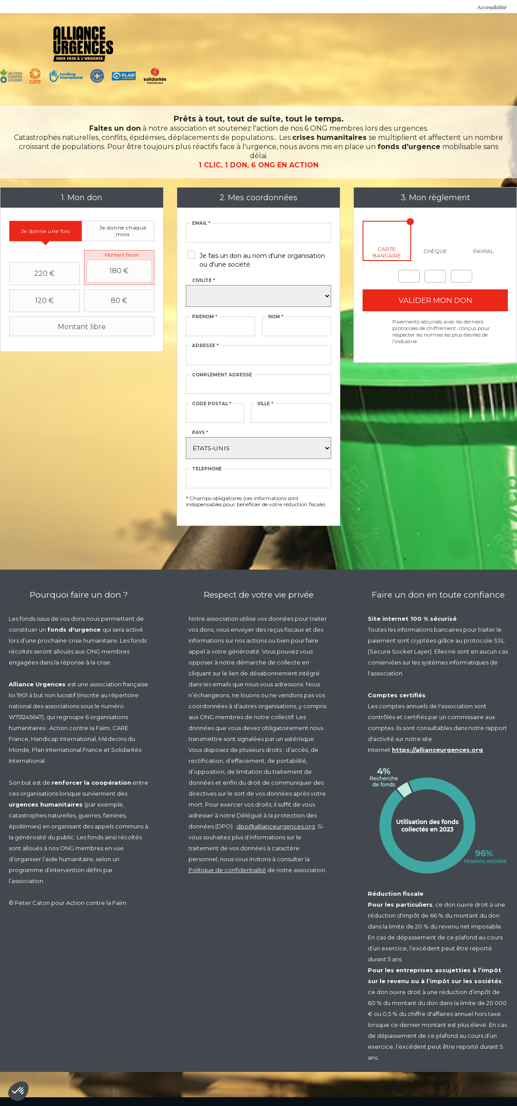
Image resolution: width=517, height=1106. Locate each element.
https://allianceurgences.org (437, 749)
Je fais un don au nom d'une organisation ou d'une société (262, 260)
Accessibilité (492, 7)
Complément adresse (222, 375)
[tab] (45, 231)
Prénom (204, 317)
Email (201, 223)
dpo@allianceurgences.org (276, 826)
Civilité (203, 280)
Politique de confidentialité (227, 869)
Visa (435, 276)
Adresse (205, 345)
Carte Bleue (461, 276)
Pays (200, 432)
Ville (265, 404)
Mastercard (409, 276)
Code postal (211, 404)
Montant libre (58, 326)
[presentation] (45, 231)
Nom (275, 317)
